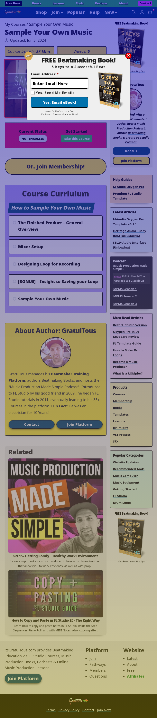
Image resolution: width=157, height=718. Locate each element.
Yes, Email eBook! (59, 102)
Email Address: (45, 74)
